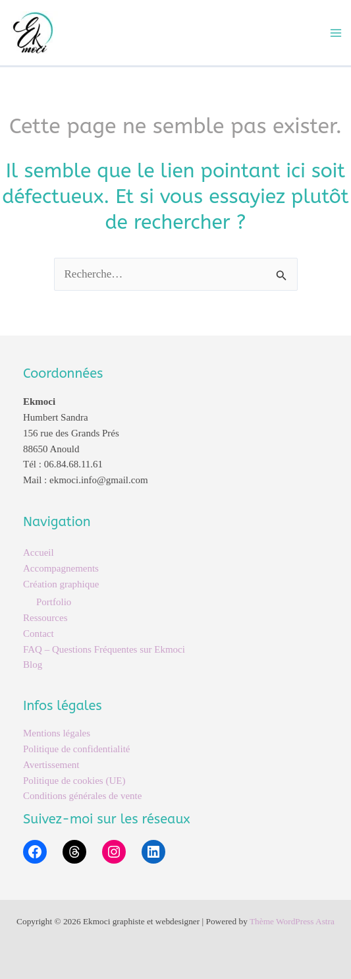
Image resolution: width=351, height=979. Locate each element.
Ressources (45, 617)
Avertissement (51, 764)
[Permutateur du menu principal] (336, 33)
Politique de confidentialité (76, 749)
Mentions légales (56, 733)
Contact (38, 633)
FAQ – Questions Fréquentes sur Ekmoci (104, 649)
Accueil (38, 552)
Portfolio (53, 602)
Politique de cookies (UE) (74, 780)
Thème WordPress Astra (292, 921)
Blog (32, 664)
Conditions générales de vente (82, 795)
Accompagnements (61, 568)
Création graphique (61, 584)
